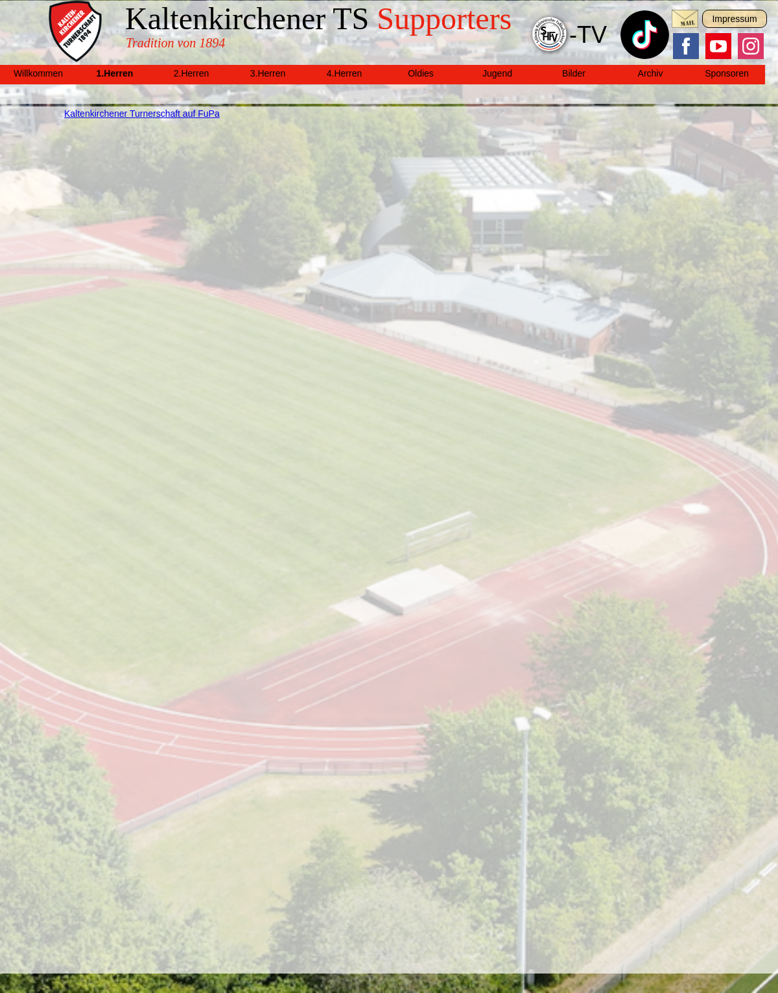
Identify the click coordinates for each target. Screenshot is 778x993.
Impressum (734, 19)
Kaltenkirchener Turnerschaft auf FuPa (142, 113)
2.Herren (191, 73)
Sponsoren (727, 73)
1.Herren (115, 73)
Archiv (650, 73)
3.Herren (267, 73)
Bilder (573, 73)
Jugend (497, 73)
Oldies (421, 73)
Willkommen (38, 73)
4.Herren (344, 73)
